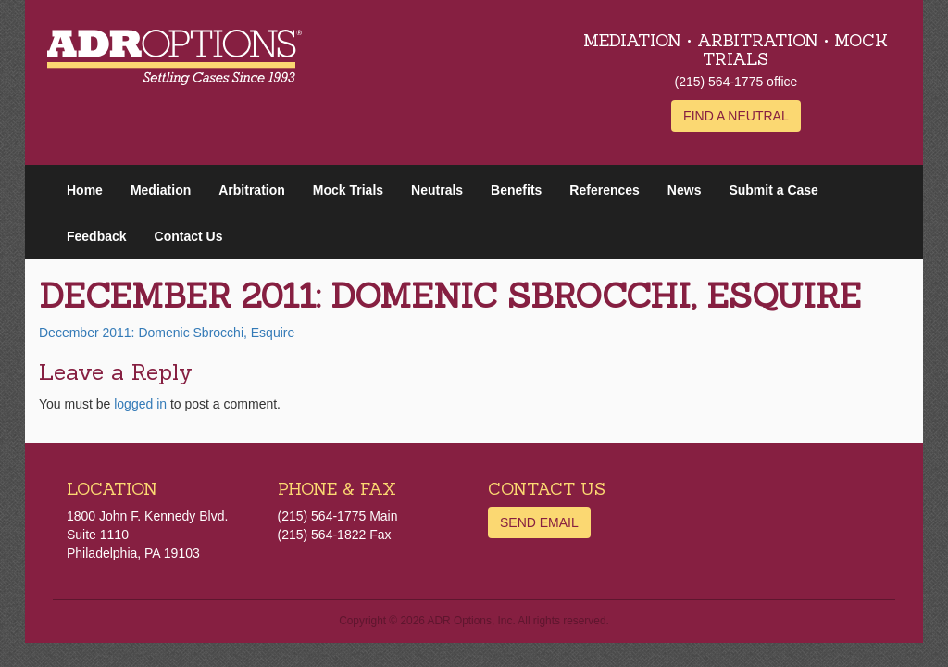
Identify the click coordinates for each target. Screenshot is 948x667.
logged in (140, 403)
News (684, 189)
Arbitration (251, 189)
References (604, 189)
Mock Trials (348, 189)
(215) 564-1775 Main (338, 516)
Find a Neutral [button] (736, 115)
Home (85, 189)
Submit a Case (773, 189)
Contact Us (189, 236)
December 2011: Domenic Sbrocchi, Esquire (166, 332)
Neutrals (437, 189)
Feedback (97, 236)
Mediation (161, 189)
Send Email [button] (539, 522)
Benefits (516, 189)
